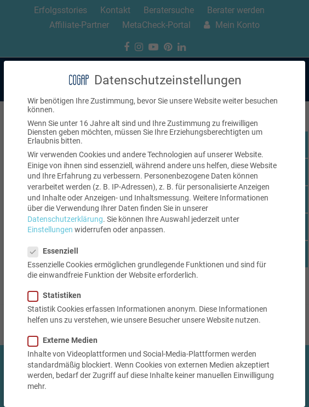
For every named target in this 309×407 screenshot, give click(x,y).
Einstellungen (50, 229)
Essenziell (56, 251)
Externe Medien (66, 340)
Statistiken (57, 295)
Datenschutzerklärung (65, 219)
